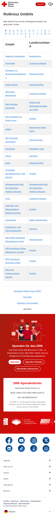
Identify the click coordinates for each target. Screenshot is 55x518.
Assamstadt (10, 220)
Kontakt (6, 501)
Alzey (7, 163)
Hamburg (33, 156)
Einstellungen (36, 501)
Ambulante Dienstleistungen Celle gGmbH (15, 173)
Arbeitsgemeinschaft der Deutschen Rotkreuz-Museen (14, 188)
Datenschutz (24, 501)
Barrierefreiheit (23, 503)
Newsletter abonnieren (27, 369)
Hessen (32, 250)
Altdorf (8, 129)
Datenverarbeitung (10, 503)
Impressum (14, 501)
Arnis (7, 199)
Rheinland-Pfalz (36, 74)
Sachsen (33, 229)
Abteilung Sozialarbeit (15, 56)
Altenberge (10, 149)
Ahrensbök (10, 63)
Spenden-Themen (33, 362)
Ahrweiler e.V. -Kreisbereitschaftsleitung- (15, 74)
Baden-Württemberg (38, 220)
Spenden (40, 4)
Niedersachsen (36, 140)
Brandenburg (35, 56)
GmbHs (32, 119)
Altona (8, 156)
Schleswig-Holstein (37, 63)
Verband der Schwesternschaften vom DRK (38, 106)
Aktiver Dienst (11, 85)
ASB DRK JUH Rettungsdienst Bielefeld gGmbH (13, 209)
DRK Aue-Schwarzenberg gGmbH (12, 273)
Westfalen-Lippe (36, 149)
